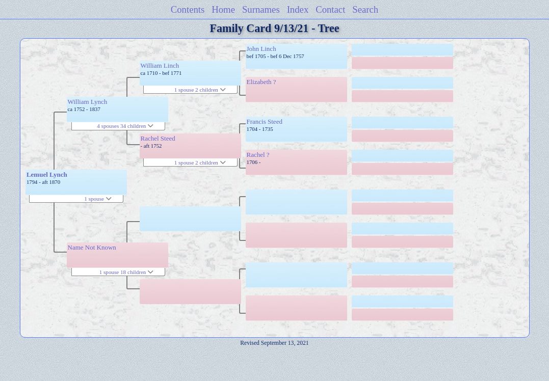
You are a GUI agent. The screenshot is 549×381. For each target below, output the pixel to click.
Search (365, 9)
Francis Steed (264, 121)
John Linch (261, 48)
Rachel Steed (158, 138)
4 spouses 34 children (125, 126)
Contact (330, 9)
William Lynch (88, 101)
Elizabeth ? (261, 82)
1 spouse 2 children (200, 90)
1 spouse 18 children (126, 272)
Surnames (261, 9)
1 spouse (97, 199)
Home (223, 9)
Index (298, 9)
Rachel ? (258, 154)
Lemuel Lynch (47, 174)
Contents (188, 9)
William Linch (160, 65)
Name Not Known (92, 247)
